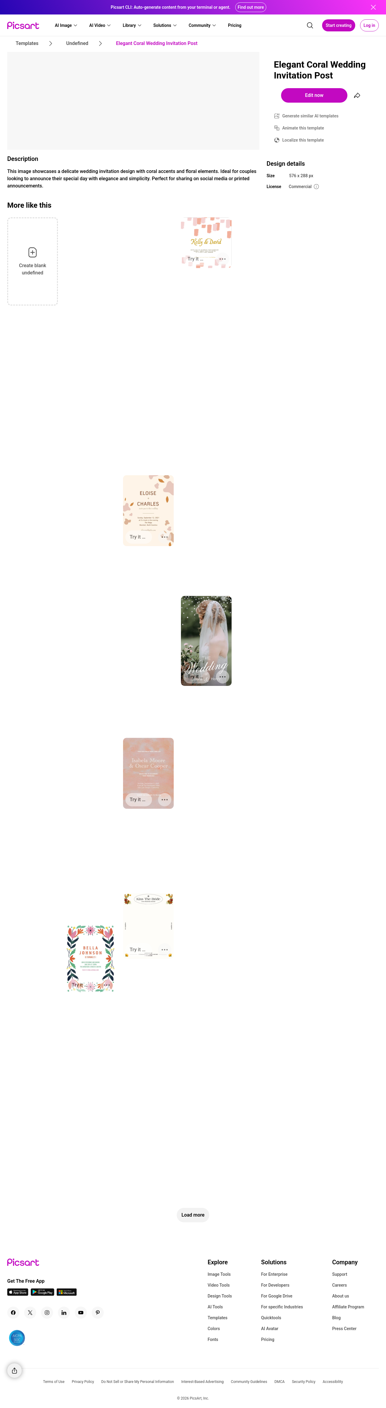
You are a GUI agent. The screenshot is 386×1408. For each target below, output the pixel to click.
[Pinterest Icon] (98, 1313)
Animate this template (303, 128)
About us (340, 1296)
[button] (66, 25)
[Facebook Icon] (13, 1313)
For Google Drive (277, 1296)
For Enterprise (274, 1274)
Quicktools (271, 1317)
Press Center (344, 1328)
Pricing (267, 1339)
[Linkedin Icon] (64, 1313)
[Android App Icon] (42, 1294)
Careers (339, 1285)
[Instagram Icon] (47, 1313)
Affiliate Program (348, 1306)
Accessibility (333, 1382)
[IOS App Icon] (17, 1294)
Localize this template (303, 140)
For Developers (275, 1285)
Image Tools (219, 1274)
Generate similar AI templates (310, 116)
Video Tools (218, 1285)
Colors (213, 1328)
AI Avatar (269, 1328)
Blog (336, 1317)
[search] (310, 25)
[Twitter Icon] (30, 1313)
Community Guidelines (249, 1382)
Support (339, 1274)
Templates (217, 1317)
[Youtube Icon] (81, 1313)
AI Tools (215, 1306)
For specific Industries (282, 1306)
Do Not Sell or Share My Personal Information (137, 1382)
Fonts (212, 1339)
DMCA (279, 1382)
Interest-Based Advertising (202, 1382)
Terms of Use (54, 1382)
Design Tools (219, 1296)
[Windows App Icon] (67, 1294)
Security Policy (303, 1382)
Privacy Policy (83, 1382)
